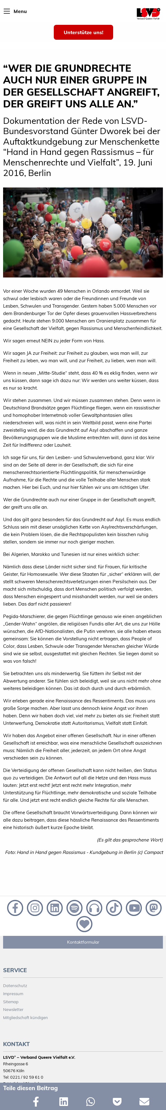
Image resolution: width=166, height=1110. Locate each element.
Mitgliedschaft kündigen (25, 1017)
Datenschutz (15, 985)
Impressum (13, 993)
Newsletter (13, 1009)
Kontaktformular (83, 942)
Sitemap (11, 1001)
